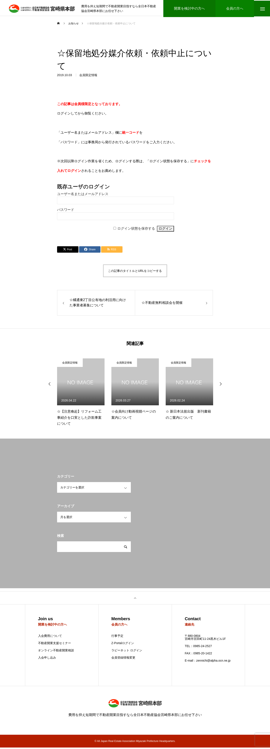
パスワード (65, 211)
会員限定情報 (88, 76)
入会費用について (50, 637)
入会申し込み (47, 659)
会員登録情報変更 (123, 659)
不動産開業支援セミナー (54, 644)
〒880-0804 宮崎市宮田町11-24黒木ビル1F (205, 639)
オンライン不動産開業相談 (56, 651)
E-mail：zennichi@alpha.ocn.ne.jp (207, 662)
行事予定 (117, 637)
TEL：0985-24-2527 (198, 647)
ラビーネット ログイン (126, 651)
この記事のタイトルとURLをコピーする (135, 272)
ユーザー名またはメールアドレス (82, 195)
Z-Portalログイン (122, 644)
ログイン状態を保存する (136, 229)
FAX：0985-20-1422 (198, 654)
